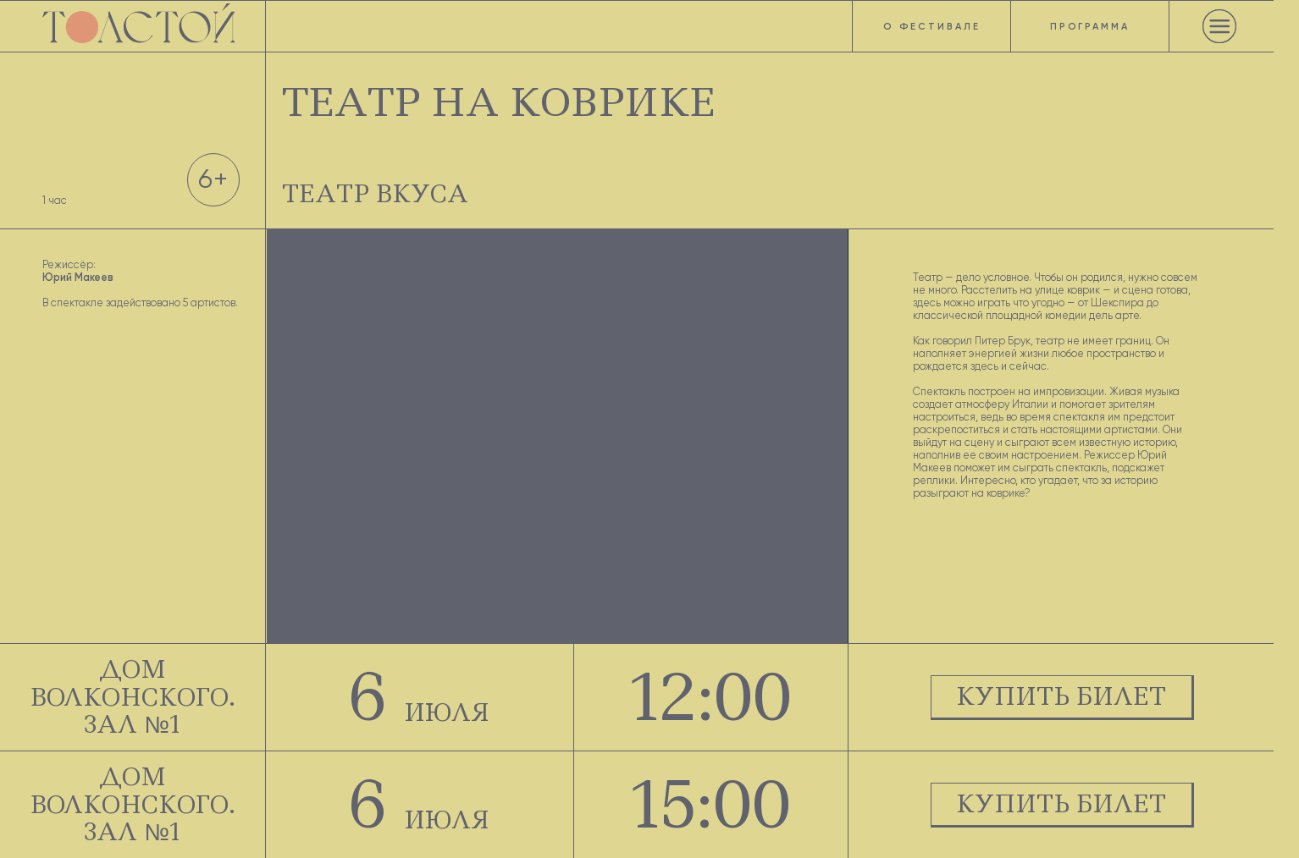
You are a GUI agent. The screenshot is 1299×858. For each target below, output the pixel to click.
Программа (1090, 26)
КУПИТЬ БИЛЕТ (1061, 696)
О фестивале (932, 26)
